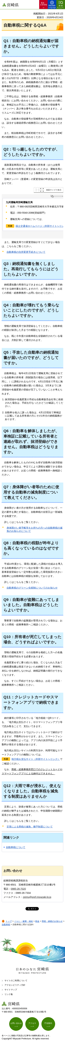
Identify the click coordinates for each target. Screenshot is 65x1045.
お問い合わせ (16, 1023)
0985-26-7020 (18, 888)
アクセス (32, 1023)
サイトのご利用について (16, 980)
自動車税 (6, 924)
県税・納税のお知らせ (52, 921)
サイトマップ (11, 989)
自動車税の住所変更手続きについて (26, 252)
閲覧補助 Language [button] (52, 6)
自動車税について (15, 847)
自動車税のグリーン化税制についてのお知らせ (32, 587)
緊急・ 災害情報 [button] (43, 4)
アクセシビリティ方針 (15, 985)
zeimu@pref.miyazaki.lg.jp (37, 897)
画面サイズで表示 (53, 190)
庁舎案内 (48, 1023)
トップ (9, 921)
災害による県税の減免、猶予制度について (30, 826)
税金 (37, 921)
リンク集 (9, 994)
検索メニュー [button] (60, 6)
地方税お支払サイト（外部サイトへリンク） (35, 759)
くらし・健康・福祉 (23, 921)
